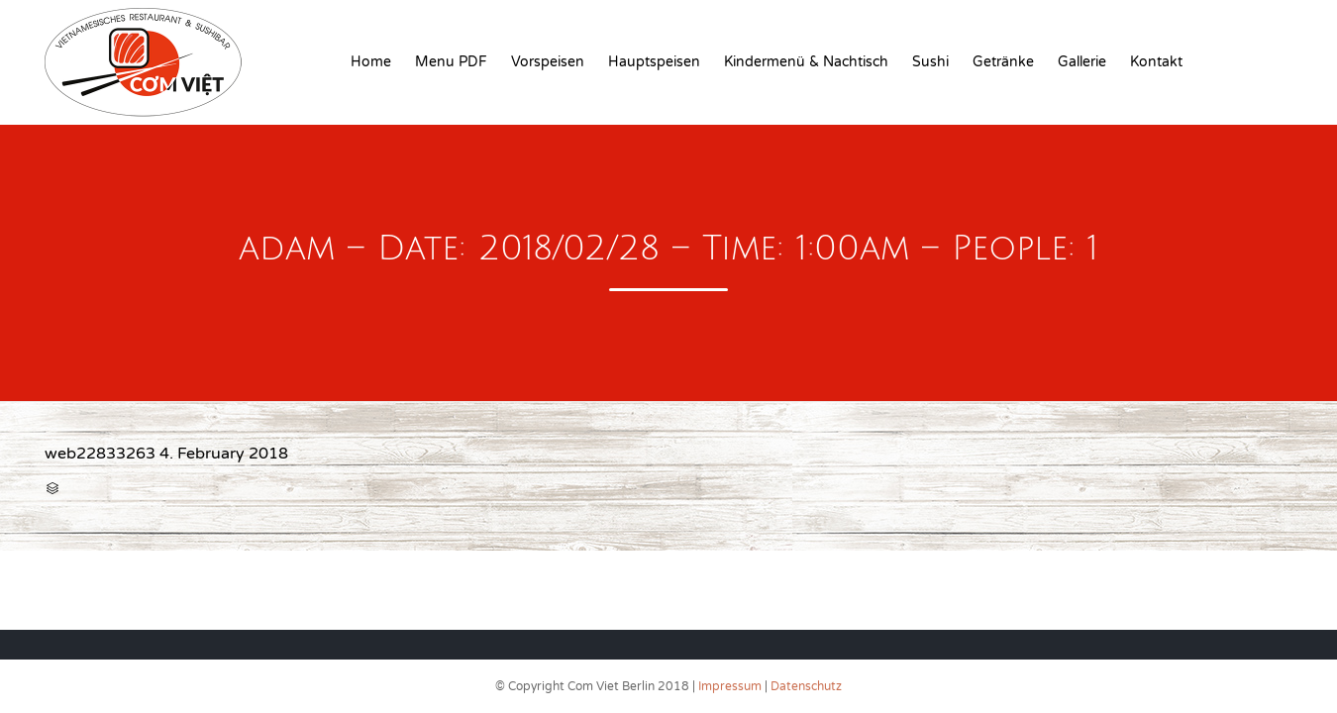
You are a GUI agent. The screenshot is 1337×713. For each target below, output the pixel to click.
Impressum (730, 686)
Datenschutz (806, 686)
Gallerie (1082, 61)
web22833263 (100, 453)
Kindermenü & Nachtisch (806, 61)
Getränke (1003, 61)
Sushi (930, 61)
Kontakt (1156, 61)
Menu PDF (451, 61)
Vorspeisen (547, 61)
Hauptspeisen (654, 61)
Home (371, 61)
